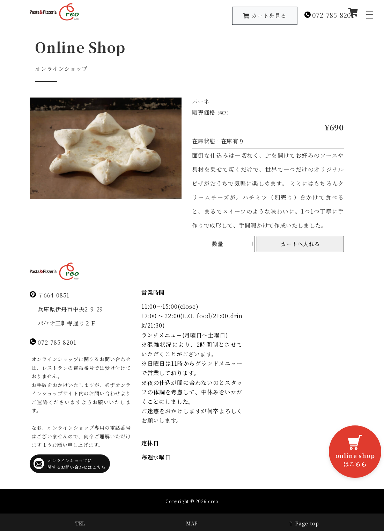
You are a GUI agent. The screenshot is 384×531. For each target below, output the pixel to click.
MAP (192, 523)
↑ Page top (303, 523)
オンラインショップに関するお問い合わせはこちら (69, 463)
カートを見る (264, 16)
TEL (80, 523)
